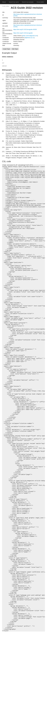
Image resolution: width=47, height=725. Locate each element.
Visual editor (40, 2)
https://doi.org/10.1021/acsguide (23, 33)
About (4, 2)
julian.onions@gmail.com (29, 35)
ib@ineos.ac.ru (29, 37)
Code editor (5, 6)
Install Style (6, 49)
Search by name (14, 2)
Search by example (27, 2)
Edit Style (15, 49)
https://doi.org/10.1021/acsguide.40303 (25, 29)
